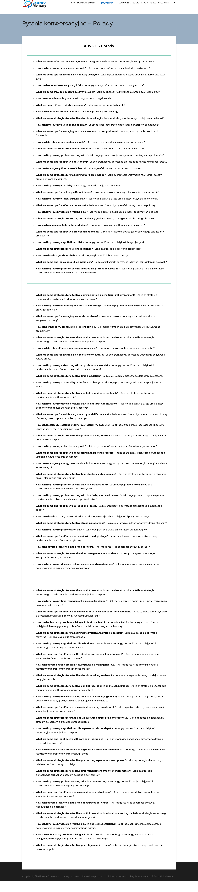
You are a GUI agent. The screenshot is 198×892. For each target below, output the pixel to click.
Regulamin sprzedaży (140, 883)
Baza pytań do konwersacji (128, 7)
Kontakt (153, 7)
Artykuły (144, 7)
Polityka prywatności (117, 883)
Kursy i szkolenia (71, 883)
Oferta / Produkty (106, 7)
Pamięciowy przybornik (86, 7)
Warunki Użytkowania (164, 883)
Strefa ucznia (163, 7)
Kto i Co (72, 7)
